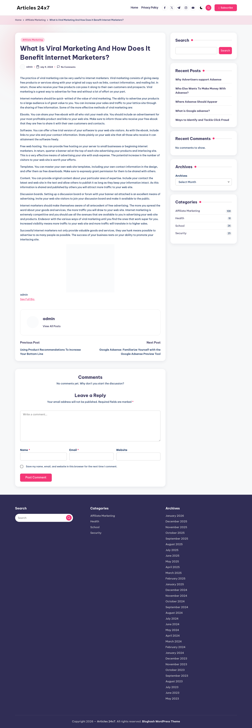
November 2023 (176, 664)
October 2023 (175, 670)
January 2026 (175, 516)
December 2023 (176, 658)
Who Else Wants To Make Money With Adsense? (200, 90)
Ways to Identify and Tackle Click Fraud (202, 120)
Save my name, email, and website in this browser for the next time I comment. (71, 466)
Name (25, 450)
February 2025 (175, 578)
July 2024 (172, 618)
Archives (181, 175)
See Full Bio (27, 299)
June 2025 (172, 555)
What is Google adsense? (192, 111)
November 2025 (176, 527)
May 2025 (172, 561)
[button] (226, 7)
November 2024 (176, 595)
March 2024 (174, 641)
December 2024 (176, 590)
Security (180, 233)
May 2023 (172, 698)
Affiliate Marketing (33, 40)
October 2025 (175, 533)
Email (74, 450)
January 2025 (175, 584)
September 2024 (177, 607)
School (179, 226)
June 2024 (173, 624)
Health (179, 218)
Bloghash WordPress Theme (161, 721)
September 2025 (177, 538)
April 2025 (173, 567)
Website (121, 450)
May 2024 (172, 630)
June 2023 (172, 693)
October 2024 (175, 601)
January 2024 (175, 653)
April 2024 (173, 635)
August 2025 (174, 544)
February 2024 (175, 647)
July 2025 (172, 550)
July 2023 (172, 687)
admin (49, 318)
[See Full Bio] (36, 299)
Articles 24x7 (33, 8)
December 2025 (176, 521)
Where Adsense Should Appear (196, 101)
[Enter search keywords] (44, 518)
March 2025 (174, 573)
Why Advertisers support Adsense (198, 79)
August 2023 (174, 681)
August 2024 (174, 613)
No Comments (66, 66)
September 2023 (177, 675)
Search (182, 40)
